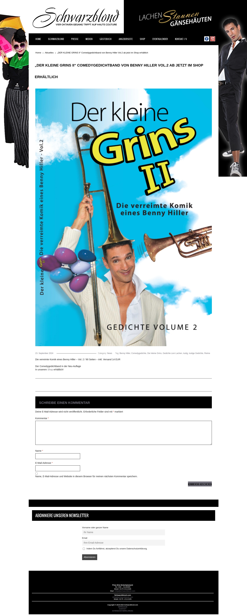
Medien (89, 39)
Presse (74, 39)
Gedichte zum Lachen (172, 353)
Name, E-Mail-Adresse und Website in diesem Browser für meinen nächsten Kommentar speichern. (86, 476)
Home (38, 39)
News (109, 353)
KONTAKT (122, 609)
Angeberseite (126, 39)
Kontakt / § (181, 39)
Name (39, 450)
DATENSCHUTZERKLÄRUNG (122, 611)
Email (84, 538)
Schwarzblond (56, 39)
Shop (142, 39)
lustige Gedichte (196, 353)
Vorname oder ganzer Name (95, 527)
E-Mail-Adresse (44, 463)
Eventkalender (160, 39)
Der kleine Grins (154, 353)
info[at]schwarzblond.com (125, 591)
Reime (207, 353)
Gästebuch (106, 39)
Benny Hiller (125, 353)
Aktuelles (49, 52)
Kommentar (42, 418)
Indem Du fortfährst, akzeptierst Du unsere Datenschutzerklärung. (115, 549)
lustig (185, 353)
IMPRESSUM (122, 607)
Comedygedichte (138, 353)
